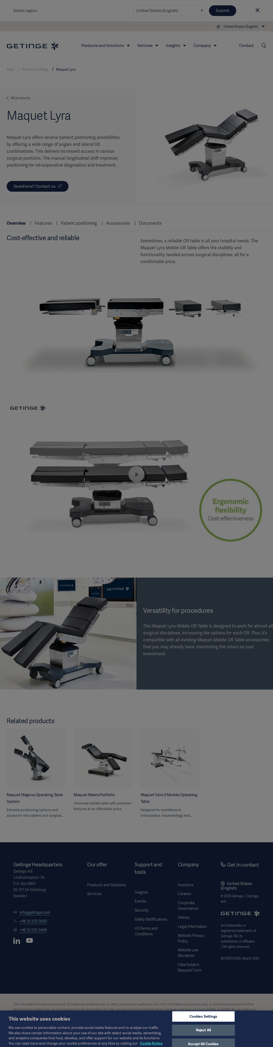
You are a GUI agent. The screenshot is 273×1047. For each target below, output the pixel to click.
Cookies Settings (203, 1019)
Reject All (203, 1032)
